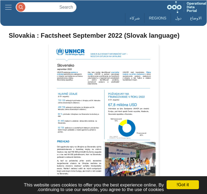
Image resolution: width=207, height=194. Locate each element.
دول (178, 18)
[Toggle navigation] (8, 7)
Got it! (183, 184)
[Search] (46, 7)
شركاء (135, 18)
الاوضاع (196, 18)
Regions (157, 18)
